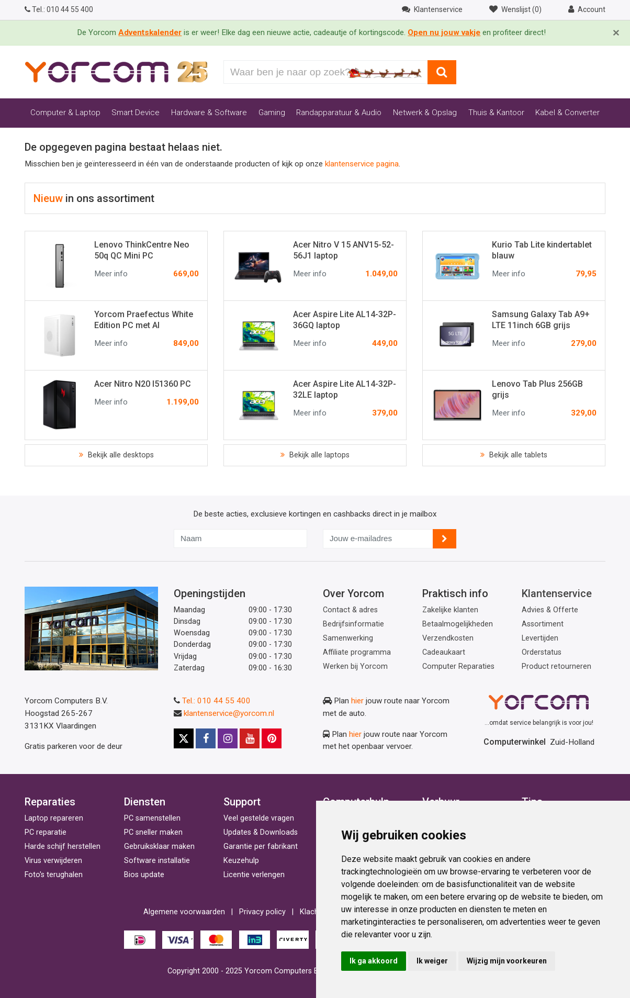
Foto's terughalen (54, 874)
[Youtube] (250, 738)
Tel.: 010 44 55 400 (216, 700)
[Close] (616, 33)
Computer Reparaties (458, 666)
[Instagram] (228, 738)
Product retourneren (556, 666)
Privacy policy (262, 911)
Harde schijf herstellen (62, 846)
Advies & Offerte (550, 609)
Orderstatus (541, 652)
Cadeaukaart (443, 652)
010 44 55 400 (59, 9)
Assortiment (543, 624)
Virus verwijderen (53, 860)
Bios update (144, 874)
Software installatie (157, 860)
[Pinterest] (272, 738)
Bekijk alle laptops (318, 455)
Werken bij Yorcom (355, 666)
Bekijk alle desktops (120, 455)
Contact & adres (350, 609)
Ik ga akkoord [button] (374, 961)
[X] (184, 738)
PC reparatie (45, 832)
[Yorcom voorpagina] (116, 71)
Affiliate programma (357, 652)
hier (357, 700)
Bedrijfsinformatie (353, 624)
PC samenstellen (152, 818)
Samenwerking (348, 638)
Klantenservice (557, 593)
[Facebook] (206, 738)
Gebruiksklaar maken (159, 846)
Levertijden (540, 638)
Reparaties (50, 801)
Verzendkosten (448, 638)
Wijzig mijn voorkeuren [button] (507, 961)
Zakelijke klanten (450, 609)
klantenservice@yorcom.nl (229, 713)
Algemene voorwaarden (184, 911)
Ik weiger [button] (432, 961)
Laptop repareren (54, 818)
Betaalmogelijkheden (457, 624)
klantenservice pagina (362, 164)
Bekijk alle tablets (517, 455)
